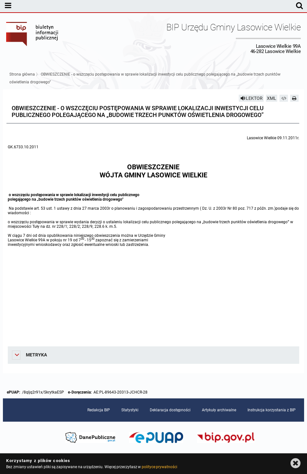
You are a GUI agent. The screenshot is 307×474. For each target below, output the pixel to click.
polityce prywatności (159, 467)
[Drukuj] (294, 98)
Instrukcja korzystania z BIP (271, 410)
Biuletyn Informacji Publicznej (32, 38)
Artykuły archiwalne (219, 410)
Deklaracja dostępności (170, 410)
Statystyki (129, 410)
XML (271, 98)
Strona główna (22, 74)
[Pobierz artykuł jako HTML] (284, 98)
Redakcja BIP (98, 410)
